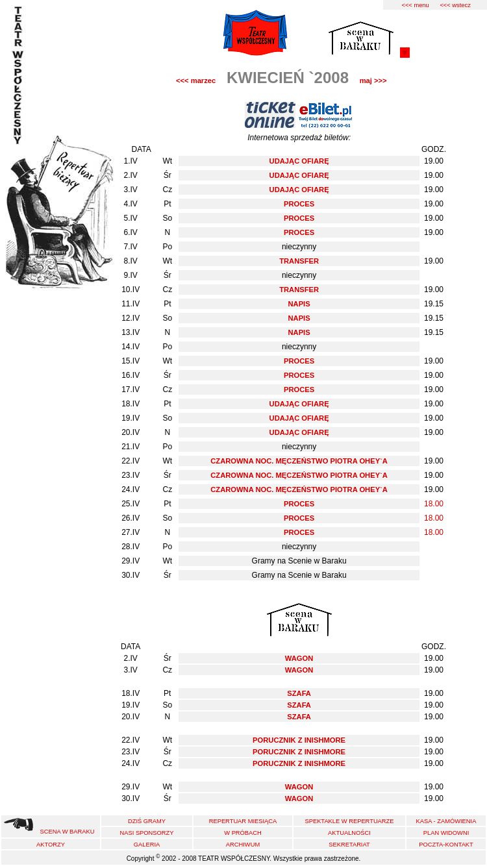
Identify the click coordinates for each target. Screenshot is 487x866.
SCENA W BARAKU (67, 831)
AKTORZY (50, 844)
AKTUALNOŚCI (349, 833)
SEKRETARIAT (349, 844)
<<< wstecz (455, 5)
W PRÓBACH (243, 833)
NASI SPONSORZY (147, 833)
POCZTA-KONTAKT (446, 844)
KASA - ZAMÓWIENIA (446, 821)
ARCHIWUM (243, 844)
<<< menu (415, 5)
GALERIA (147, 844)
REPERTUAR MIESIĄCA (243, 821)
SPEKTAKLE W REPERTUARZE (349, 821)
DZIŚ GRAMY (147, 821)
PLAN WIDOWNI (446, 833)
